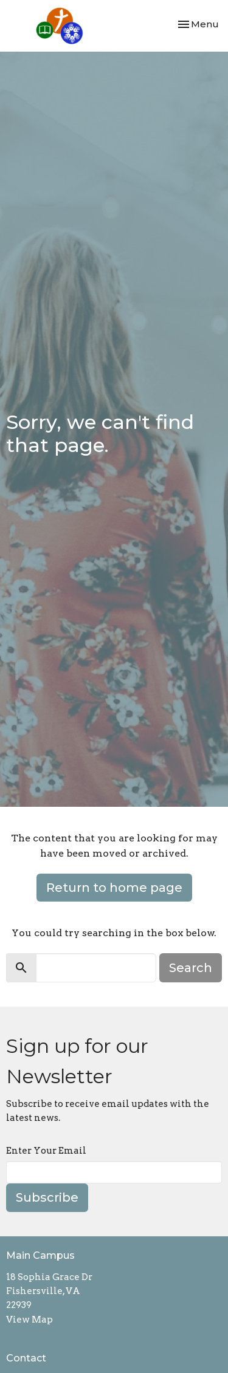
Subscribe (47, 1197)
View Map (29, 1319)
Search (190, 967)
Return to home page (114, 887)
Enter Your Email (46, 1150)
